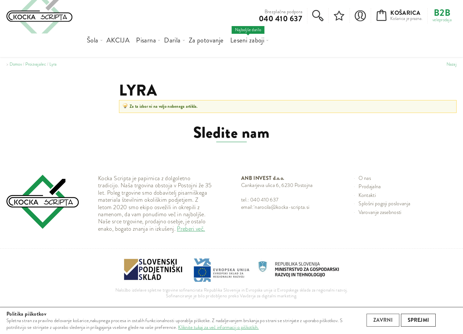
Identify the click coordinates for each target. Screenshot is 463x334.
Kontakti (367, 195)
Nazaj (452, 64)
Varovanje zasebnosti (380, 212)
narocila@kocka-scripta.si (282, 207)
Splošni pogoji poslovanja (384, 203)
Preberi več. (191, 229)
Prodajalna (370, 186)
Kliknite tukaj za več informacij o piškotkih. (218, 327)
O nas (365, 178)
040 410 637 (280, 18)
